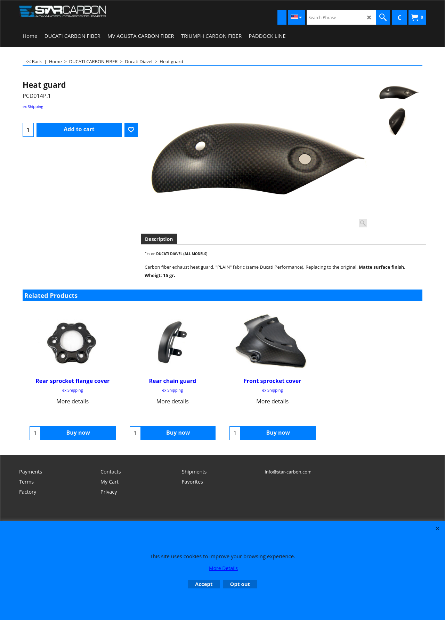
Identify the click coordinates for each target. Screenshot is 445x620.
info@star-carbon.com (288, 472)
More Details (223, 568)
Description (159, 239)
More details (72, 401)
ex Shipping (33, 106)
